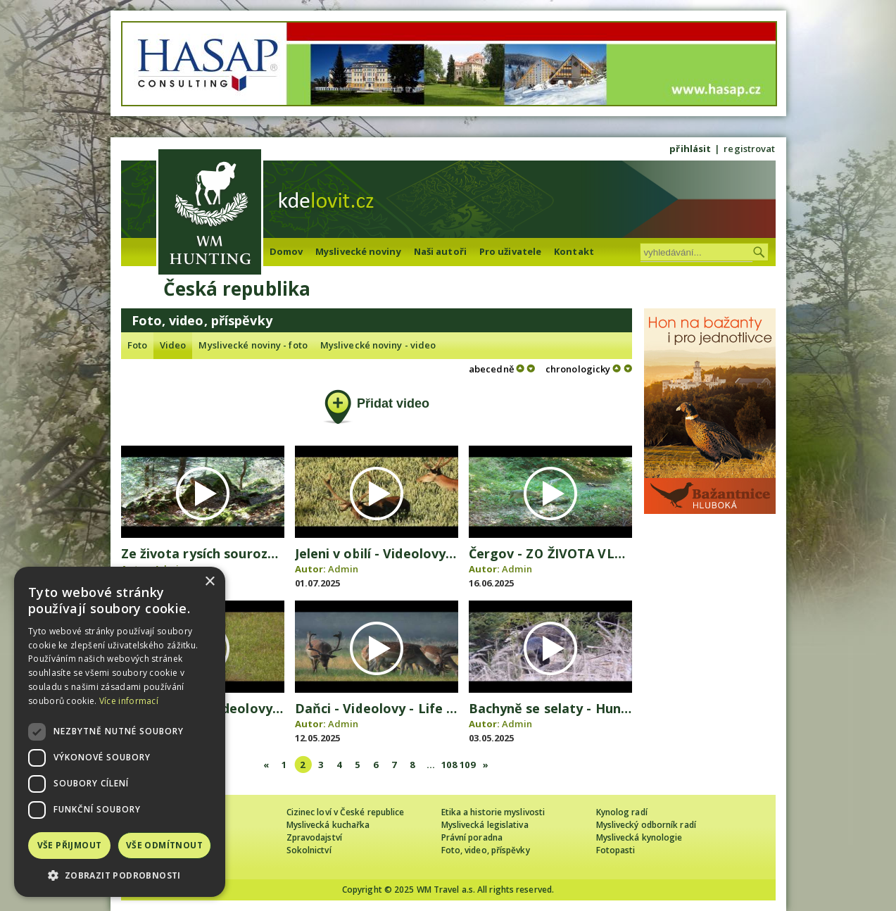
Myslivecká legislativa (485, 825)
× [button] (209, 582)
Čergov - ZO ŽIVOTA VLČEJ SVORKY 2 (584, 553)
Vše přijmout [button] (69, 845)
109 (467, 764)
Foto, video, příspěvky (485, 850)
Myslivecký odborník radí (646, 825)
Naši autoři (440, 251)
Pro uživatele (510, 251)
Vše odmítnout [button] (164, 845)
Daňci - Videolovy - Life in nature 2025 (416, 708)
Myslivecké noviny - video (378, 345)
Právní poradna (472, 837)
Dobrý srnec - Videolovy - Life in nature (246, 708)
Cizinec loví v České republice (345, 812)
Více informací (128, 701)
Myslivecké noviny (358, 251)
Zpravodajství (314, 837)
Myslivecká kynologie (639, 837)
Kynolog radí (622, 812)
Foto (137, 345)
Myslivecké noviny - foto (252, 345)
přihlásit (690, 148)
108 (448, 764)
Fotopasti (616, 850)
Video (173, 345)
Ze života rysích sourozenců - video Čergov (257, 553)
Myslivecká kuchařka (328, 825)
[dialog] (119, 732)
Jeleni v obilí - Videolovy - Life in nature (420, 553)
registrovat (749, 148)
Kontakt (574, 251)
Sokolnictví (309, 850)
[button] (119, 875)
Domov (286, 251)
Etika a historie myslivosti (493, 812)
